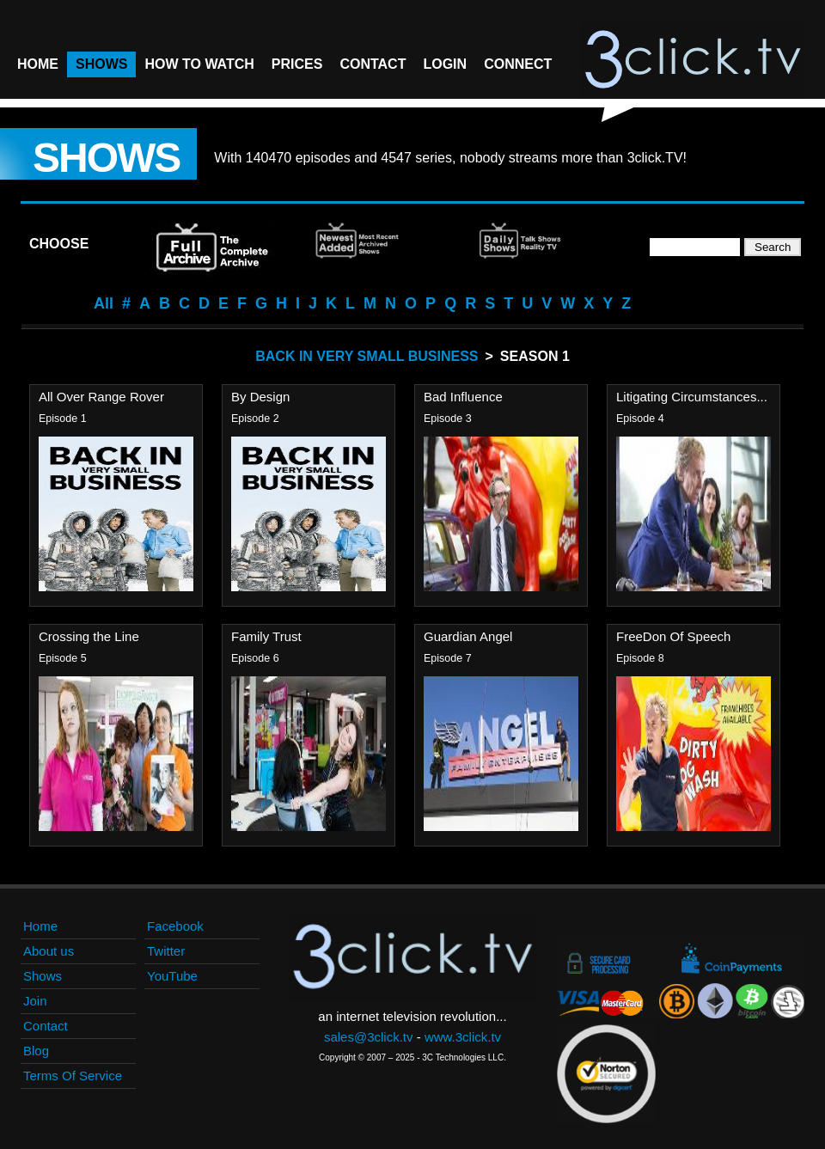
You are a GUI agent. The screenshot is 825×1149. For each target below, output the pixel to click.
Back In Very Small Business (366, 356)
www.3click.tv (463, 1037)
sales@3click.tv (368, 1037)
